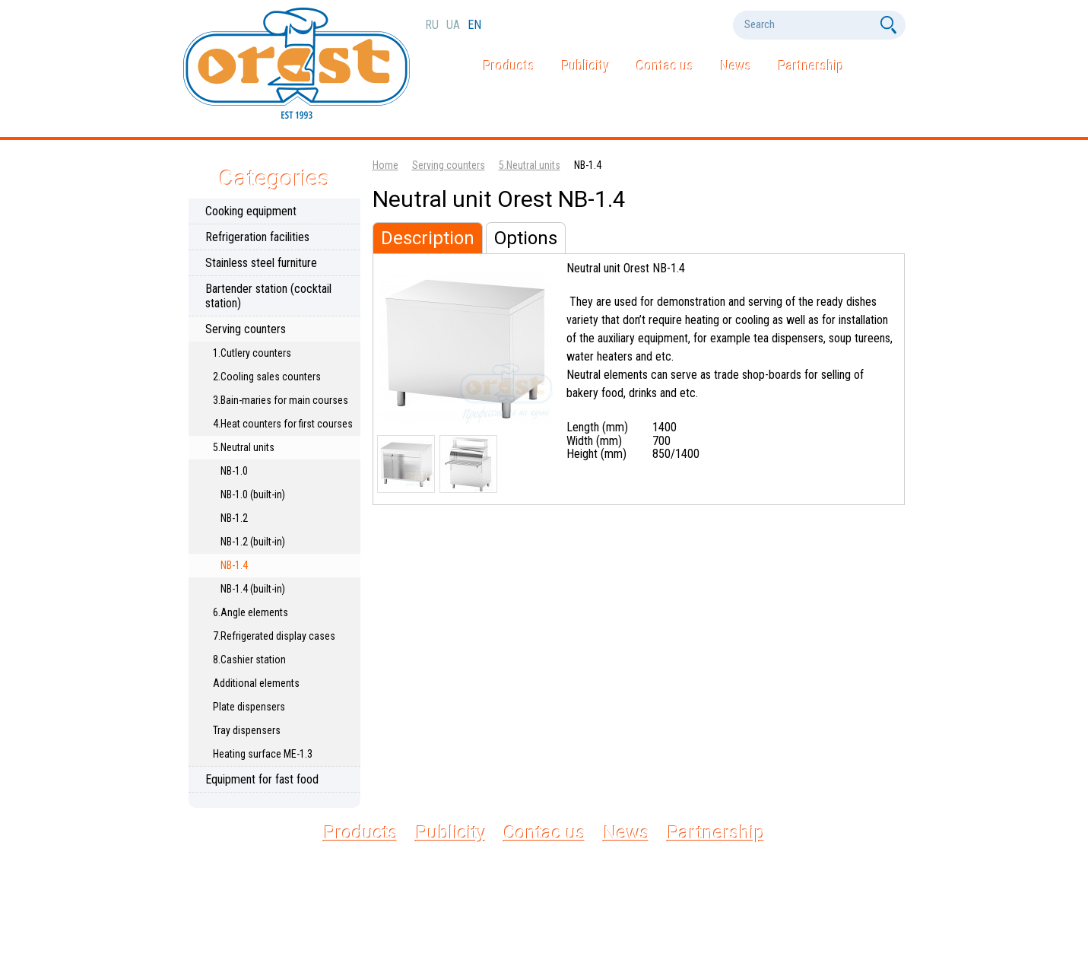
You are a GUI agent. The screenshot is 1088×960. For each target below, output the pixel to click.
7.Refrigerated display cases (274, 636)
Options (525, 238)
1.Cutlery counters (252, 353)
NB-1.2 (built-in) (252, 542)
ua (454, 24)
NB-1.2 (234, 518)
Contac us (665, 66)
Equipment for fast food (262, 779)
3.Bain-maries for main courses (280, 400)
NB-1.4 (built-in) (252, 589)
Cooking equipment (251, 211)
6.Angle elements (250, 612)
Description (427, 238)
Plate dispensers (249, 707)
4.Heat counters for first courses (283, 424)
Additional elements (256, 683)
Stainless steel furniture (261, 263)
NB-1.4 (234, 565)
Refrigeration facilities (257, 237)
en (474, 24)
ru (433, 24)
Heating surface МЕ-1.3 (262, 754)
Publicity (586, 66)
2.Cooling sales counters (267, 376)
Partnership (811, 66)
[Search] (804, 25)
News (736, 66)
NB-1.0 (234, 471)
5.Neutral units (243, 447)
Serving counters (245, 329)
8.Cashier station (249, 659)
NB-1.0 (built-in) (252, 494)
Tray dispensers (247, 730)
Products (509, 66)
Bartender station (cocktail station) (268, 295)
